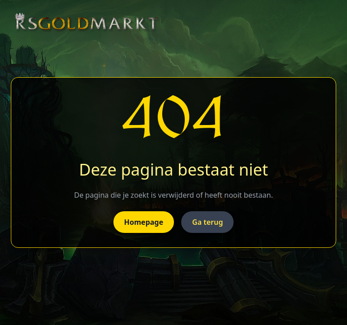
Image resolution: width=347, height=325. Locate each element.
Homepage (144, 222)
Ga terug (207, 222)
